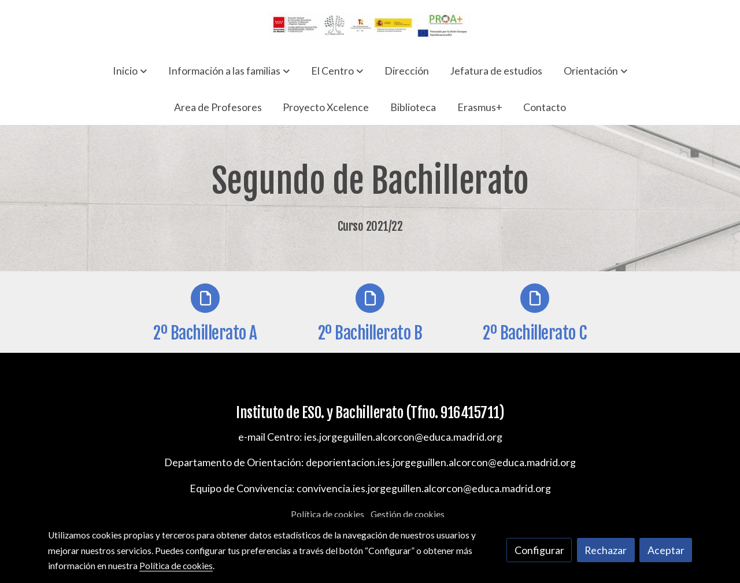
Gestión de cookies (408, 514)
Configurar (539, 550)
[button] (129, 70)
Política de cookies (327, 514)
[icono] (205, 297)
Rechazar (605, 550)
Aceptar (666, 550)
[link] (370, 26)
